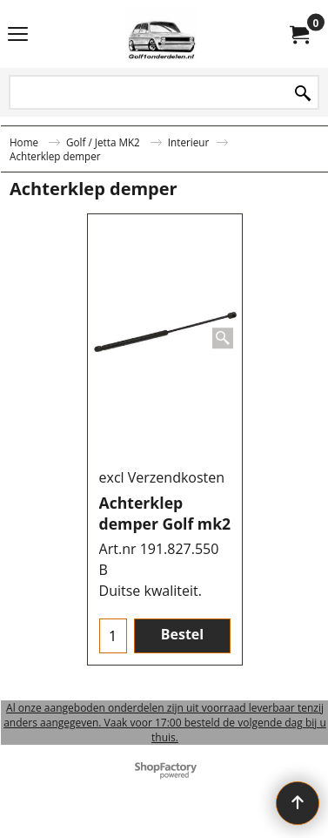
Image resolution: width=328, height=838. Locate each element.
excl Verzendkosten (162, 477)
